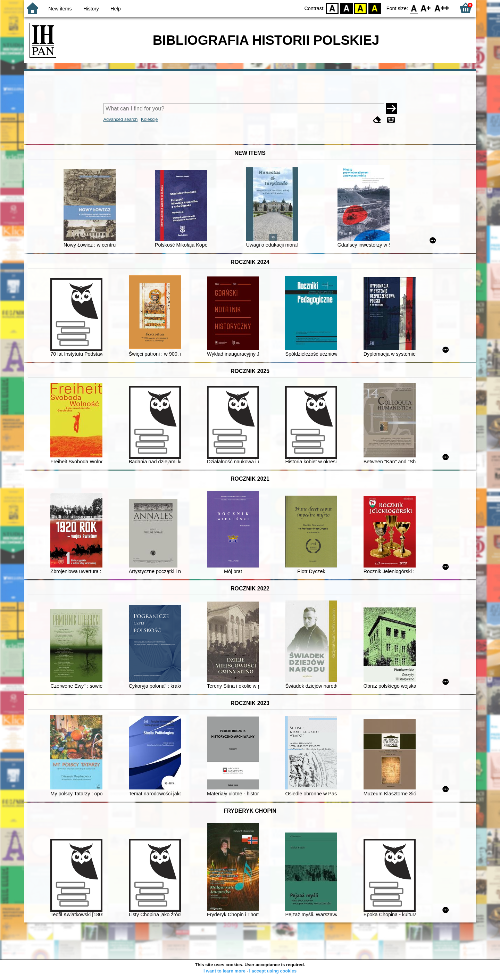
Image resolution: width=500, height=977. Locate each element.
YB (360, 8)
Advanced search (120, 119)
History (91, 8)
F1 (426, 8)
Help (115, 8)
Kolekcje (149, 119)
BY (374, 8)
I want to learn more (224, 971)
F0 (413, 8)
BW (346, 8)
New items (60, 8)
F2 (442, 8)
